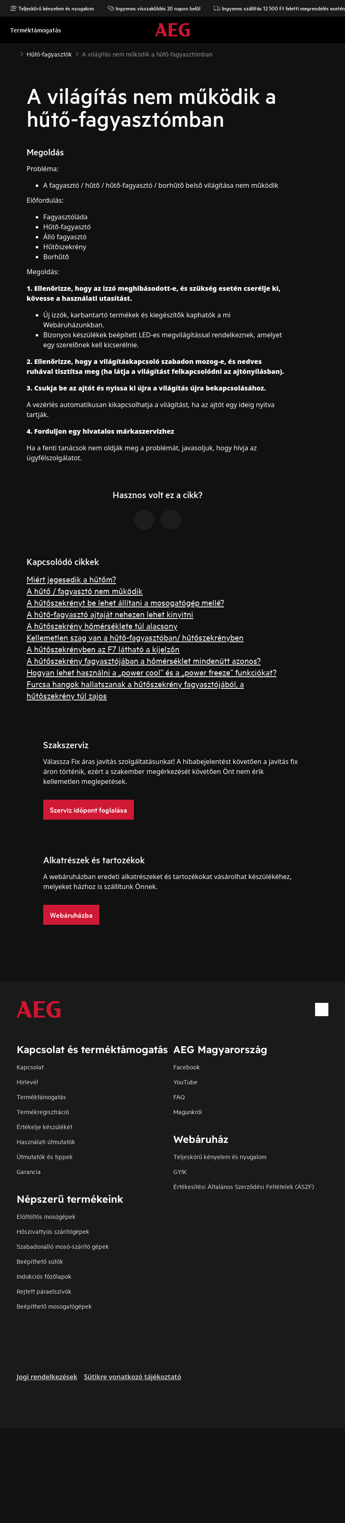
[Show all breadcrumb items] (13, 53)
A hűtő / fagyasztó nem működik (85, 590)
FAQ (179, 1096)
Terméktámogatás (41, 1096)
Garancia (29, 1171)
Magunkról (187, 1111)
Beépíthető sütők (40, 1261)
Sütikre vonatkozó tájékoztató (132, 1376)
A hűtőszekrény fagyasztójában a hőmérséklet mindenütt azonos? (144, 660)
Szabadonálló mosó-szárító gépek (63, 1246)
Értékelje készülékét (44, 1126)
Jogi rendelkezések (47, 1376)
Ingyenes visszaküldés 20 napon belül (153, 8)
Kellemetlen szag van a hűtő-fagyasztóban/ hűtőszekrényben (135, 637)
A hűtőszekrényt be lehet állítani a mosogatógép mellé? (125, 602)
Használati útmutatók (46, 1141)
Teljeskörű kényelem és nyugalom (52, 8)
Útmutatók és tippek (45, 1156)
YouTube (185, 1082)
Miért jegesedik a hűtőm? (71, 579)
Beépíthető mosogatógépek (54, 1306)
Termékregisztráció (43, 1111)
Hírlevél (27, 1082)
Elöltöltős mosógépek (46, 1216)
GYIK (180, 1171)
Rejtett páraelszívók (44, 1291)
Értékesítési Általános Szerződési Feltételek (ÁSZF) (243, 1186)
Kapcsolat (30, 1067)
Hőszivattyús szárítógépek (53, 1231)
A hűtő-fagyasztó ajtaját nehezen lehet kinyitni (110, 614)
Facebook (186, 1067)
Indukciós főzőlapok (44, 1276)
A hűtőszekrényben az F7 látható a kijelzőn (103, 649)
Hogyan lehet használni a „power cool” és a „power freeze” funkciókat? (151, 672)
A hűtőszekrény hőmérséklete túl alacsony (102, 625)
